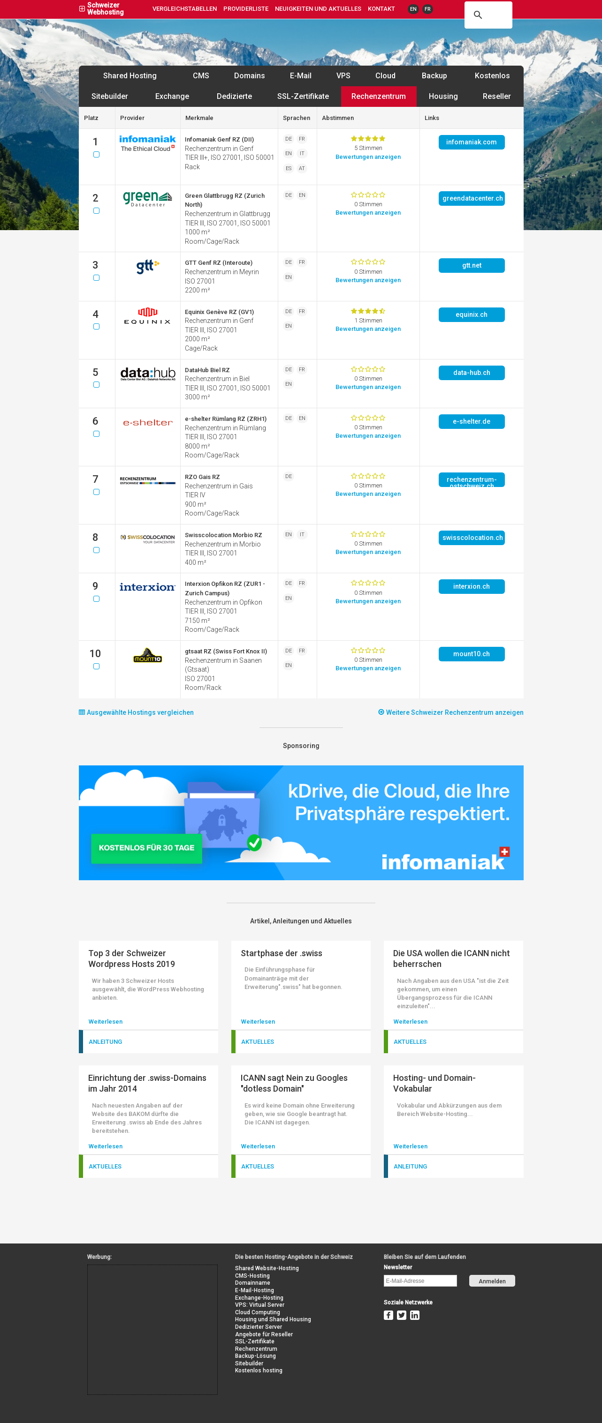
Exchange (172, 96)
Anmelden (492, 1281)
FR (428, 9)
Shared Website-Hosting (267, 1268)
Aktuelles (257, 1041)
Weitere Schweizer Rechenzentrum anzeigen (451, 712)
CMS (201, 75)
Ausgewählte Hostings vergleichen (136, 712)
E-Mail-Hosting (254, 1290)
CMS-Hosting (252, 1276)
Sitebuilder (109, 96)
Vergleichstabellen (184, 8)
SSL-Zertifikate (303, 96)
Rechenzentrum (378, 96)
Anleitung (105, 1041)
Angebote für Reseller (264, 1334)
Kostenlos (492, 75)
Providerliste (245, 8)
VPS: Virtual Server (259, 1305)
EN (413, 9)
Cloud (385, 75)
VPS (343, 75)
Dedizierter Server (258, 1327)
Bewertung (368, 156)
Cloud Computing (257, 1312)
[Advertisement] (130, 1286)
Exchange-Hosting (259, 1298)
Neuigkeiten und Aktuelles (318, 8)
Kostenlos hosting (258, 1370)
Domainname (252, 1283)
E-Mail (301, 75)
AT (302, 168)
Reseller (497, 96)
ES (288, 168)
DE (288, 139)
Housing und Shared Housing (273, 1319)
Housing (443, 96)
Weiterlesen (105, 1021)
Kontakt (381, 8)
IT (302, 153)
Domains (249, 75)
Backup (434, 75)
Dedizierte (234, 96)
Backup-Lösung (255, 1356)
